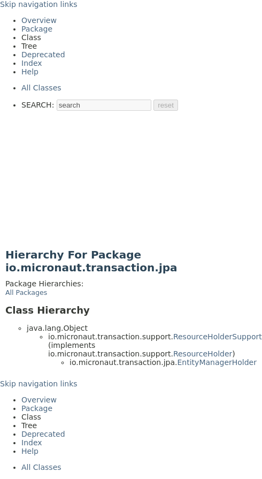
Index (31, 63)
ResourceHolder (202, 353)
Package (36, 29)
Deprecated (43, 54)
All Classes (41, 87)
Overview (39, 20)
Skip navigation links (39, 4)
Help (29, 71)
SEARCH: (37, 105)
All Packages (26, 292)
